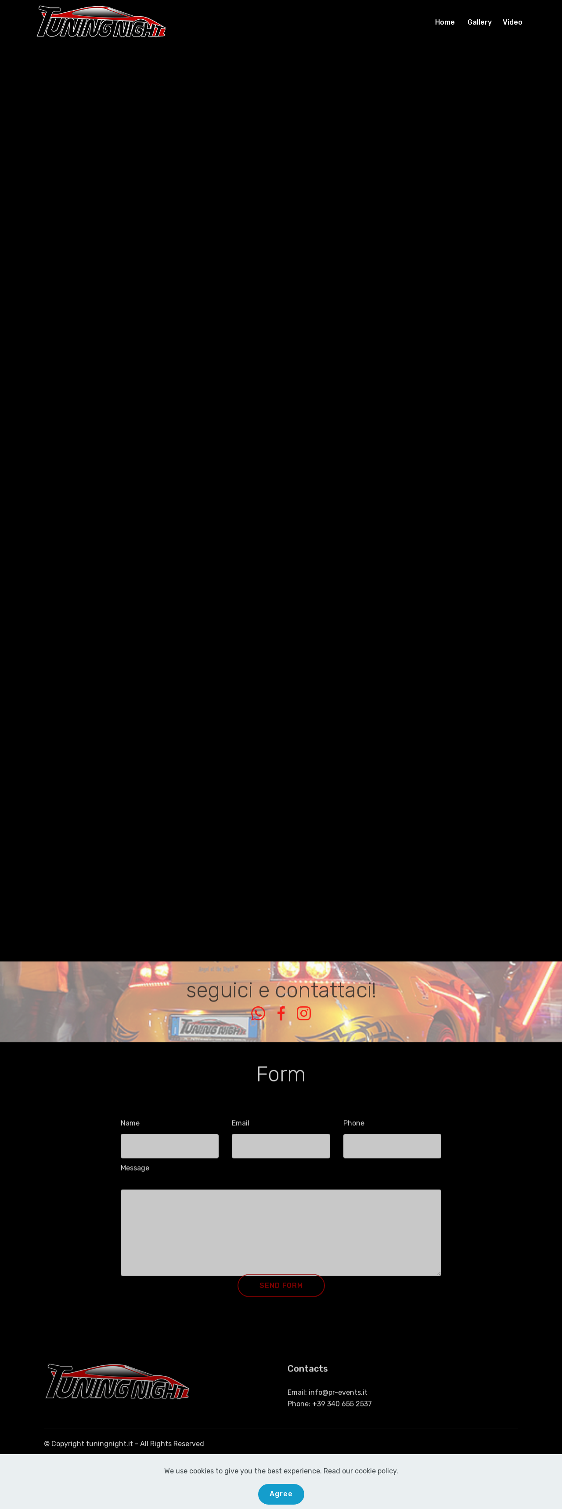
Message (135, 1171)
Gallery (481, 22)
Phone (353, 1126)
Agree (281, 1494)
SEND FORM (281, 1293)
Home (446, 22)
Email (240, 1126)
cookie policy (375, 1471)
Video (512, 22)
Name (130, 1126)
